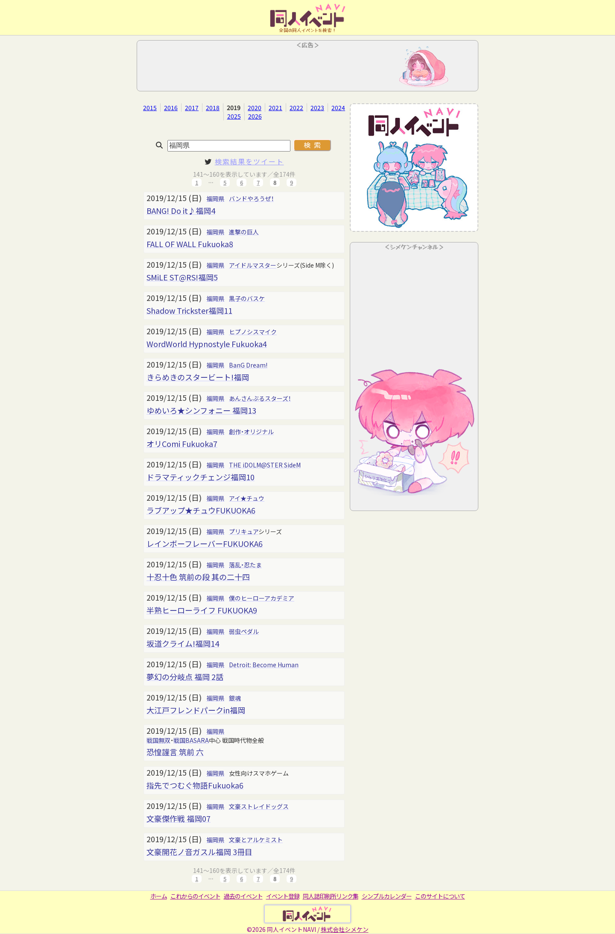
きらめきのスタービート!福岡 (197, 376)
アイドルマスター (252, 265)
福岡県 (215, 198)
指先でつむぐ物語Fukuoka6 (194, 785)
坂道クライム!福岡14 (182, 643)
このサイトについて (440, 896)
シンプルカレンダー (387, 896)
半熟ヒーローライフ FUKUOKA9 (201, 610)
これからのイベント (195, 896)
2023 (317, 107)
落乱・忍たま (245, 564)
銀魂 (235, 698)
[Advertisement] (307, 68)
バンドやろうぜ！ (251, 198)
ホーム (158, 896)
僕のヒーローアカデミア (261, 598)
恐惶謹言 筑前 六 (175, 751)
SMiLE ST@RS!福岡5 (182, 277)
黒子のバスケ (247, 298)
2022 (296, 107)
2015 (150, 107)
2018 (213, 107)
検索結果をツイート (249, 161)
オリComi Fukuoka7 (181, 443)
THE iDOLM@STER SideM (265, 465)
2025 (234, 116)
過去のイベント (243, 896)
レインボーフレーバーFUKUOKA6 (204, 543)
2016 (171, 107)
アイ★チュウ (246, 498)
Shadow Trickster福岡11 (189, 310)
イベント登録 (282, 896)
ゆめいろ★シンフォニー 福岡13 (201, 410)
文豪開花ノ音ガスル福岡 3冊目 (199, 851)
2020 (254, 107)
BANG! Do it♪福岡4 (180, 210)
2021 (275, 107)
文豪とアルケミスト (256, 839)
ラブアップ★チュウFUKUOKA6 (200, 510)
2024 (338, 107)
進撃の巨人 (244, 232)
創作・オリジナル (251, 431)
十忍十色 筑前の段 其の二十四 (198, 576)
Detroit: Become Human (264, 664)
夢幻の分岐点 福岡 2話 (184, 676)
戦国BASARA (191, 740)
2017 (192, 107)
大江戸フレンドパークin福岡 (195, 709)
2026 (255, 116)
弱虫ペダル (244, 631)
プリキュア (243, 531)
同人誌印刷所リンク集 (330, 896)
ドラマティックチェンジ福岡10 (200, 476)
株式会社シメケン (345, 929)
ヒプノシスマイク (253, 331)
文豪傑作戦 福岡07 (178, 818)
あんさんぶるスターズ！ (260, 398)
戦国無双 (158, 740)
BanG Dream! (248, 365)
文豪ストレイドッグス (259, 806)
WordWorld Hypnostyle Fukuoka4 (206, 343)
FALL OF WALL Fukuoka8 (189, 243)
